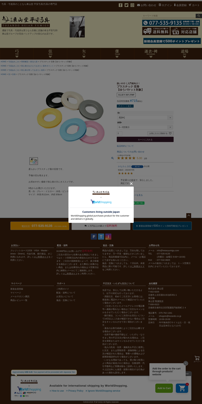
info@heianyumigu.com (168, 250)
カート (194, 5)
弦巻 (14, 74)
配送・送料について (65, 292)
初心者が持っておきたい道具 (33, 70)
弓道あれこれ (13, 62)
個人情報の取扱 (61, 396)
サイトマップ (78, 396)
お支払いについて (64, 296)
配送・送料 (62, 245)
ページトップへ (188, 215)
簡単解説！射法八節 (29, 62)
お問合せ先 (154, 245)
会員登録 (180, 5)
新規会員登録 (16, 289)
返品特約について (125, 146)
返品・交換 (108, 245)
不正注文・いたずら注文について (119, 283)
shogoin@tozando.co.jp (170, 316)
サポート (61, 283)
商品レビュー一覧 (18, 300)
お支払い (15, 245)
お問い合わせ (146, 5)
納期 (120, 122)
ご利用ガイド (42, 257)
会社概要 (153, 283)
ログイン (165, 5)
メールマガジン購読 (19, 296)
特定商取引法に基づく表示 (37, 396)
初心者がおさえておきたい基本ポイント (37, 66)
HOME (3, 62)
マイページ (16, 283)
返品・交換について (65, 300)
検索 (199, 16)
